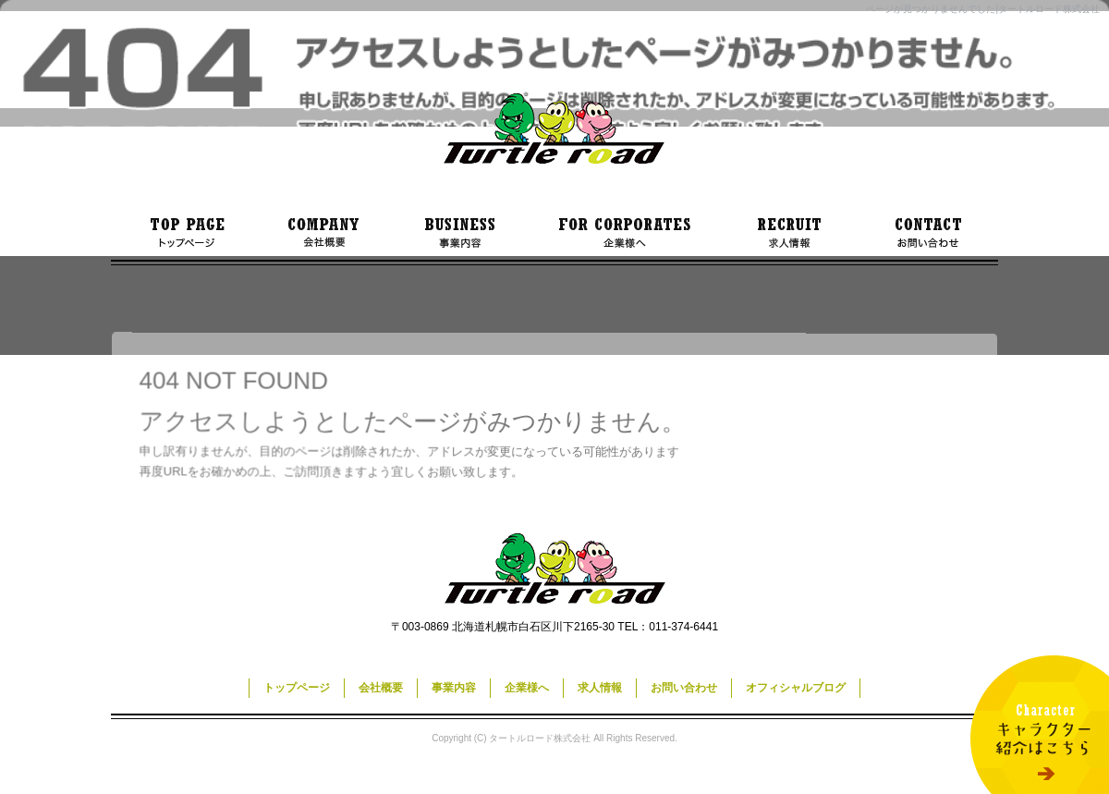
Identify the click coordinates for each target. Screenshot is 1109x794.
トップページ (185, 233)
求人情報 (790, 233)
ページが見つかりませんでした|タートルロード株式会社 (983, 9)
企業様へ (624, 233)
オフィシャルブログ (796, 687)
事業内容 (457, 233)
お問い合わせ (928, 233)
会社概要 (323, 233)
